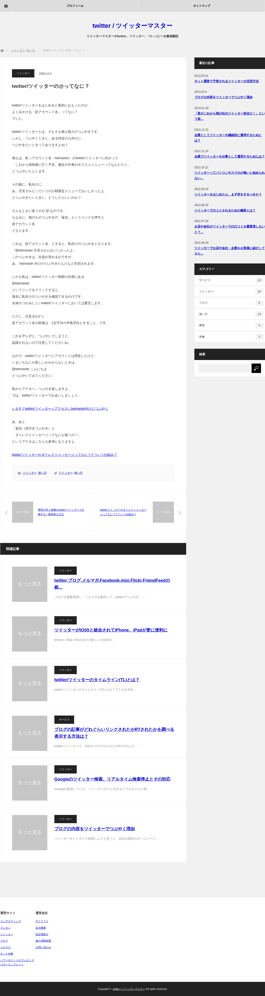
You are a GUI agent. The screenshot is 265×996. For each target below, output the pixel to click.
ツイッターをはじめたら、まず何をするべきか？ (228, 194)
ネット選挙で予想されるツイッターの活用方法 (226, 81)
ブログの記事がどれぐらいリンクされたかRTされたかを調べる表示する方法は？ (114, 733)
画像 (231, 337)
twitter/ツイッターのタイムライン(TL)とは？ (97, 679)
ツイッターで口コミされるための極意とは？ (225, 210)
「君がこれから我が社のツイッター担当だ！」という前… (229, 116)
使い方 (42, 472)
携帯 (231, 325)
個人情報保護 (43, 940)
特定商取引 (42, 934)
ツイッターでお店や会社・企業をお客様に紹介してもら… (229, 250)
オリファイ (42, 921)
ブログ (231, 303)
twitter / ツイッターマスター (132, 26)
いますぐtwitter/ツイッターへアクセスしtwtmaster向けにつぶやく (60, 408)
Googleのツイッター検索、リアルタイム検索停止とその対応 (112, 779)
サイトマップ (201, 6)
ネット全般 (6, 953)
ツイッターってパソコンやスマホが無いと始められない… (229, 175)
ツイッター (23, 73)
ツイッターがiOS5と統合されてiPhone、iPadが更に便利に (111, 630)
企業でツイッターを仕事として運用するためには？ (229, 156)
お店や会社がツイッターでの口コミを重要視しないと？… (229, 229)
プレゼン (5, 927)
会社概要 (41, 927)
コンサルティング (10, 921)
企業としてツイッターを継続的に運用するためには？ (228, 137)
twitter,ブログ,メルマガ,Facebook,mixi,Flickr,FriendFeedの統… (112, 584)
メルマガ (5, 947)
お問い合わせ (43, 947)
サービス (64, 719)
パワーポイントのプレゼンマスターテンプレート (17, 962)
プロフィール (75, 6)
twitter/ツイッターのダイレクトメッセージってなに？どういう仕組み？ (64, 455)
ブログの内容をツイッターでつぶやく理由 (94, 828)
